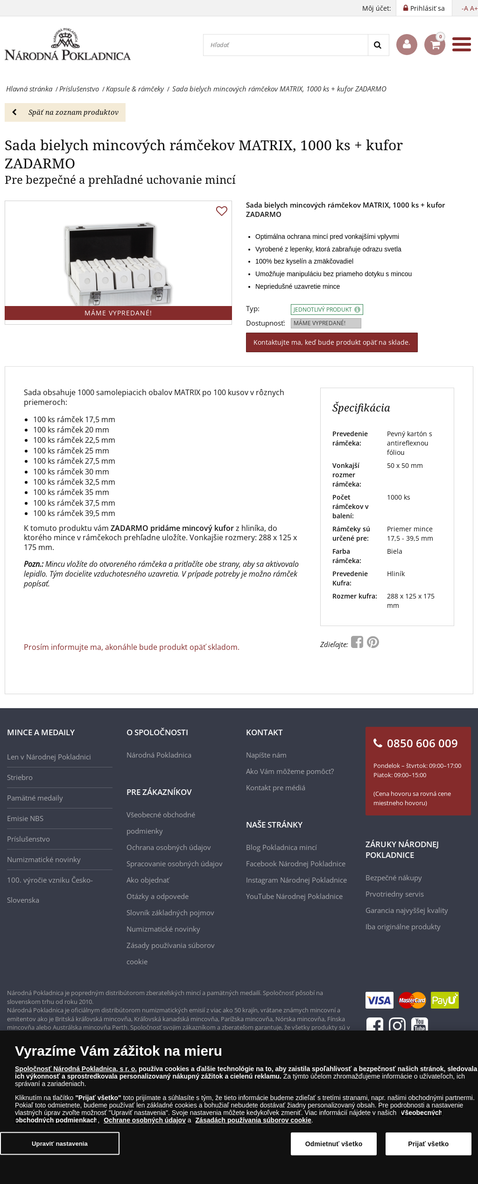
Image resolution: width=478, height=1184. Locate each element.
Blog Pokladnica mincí (281, 847)
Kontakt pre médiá (275, 787)
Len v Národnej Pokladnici (49, 756)
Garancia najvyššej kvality (407, 910)
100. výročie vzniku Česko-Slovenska (50, 890)
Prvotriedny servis (395, 893)
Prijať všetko (428, 1144)
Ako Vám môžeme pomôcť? (290, 771)
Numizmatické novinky (44, 859)
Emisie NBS (25, 818)
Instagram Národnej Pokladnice (296, 880)
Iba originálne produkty (403, 926)
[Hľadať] (286, 45)
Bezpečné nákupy (394, 877)
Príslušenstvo (28, 838)
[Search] (378, 45)
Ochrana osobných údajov (169, 847)
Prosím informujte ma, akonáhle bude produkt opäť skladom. (131, 647)
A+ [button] (474, 8)
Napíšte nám (266, 754)
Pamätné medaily (35, 797)
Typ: (253, 308)
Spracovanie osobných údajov (175, 863)
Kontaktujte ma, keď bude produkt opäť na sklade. (331, 342)
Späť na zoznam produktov (65, 112)
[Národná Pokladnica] (68, 45)
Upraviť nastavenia (60, 1144)
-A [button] (465, 8)
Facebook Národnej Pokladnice (295, 863)
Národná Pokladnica (159, 754)
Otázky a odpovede (158, 896)
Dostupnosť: (265, 323)
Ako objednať (148, 880)
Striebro (20, 777)
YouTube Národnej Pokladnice (294, 896)
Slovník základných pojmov (170, 912)
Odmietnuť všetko (334, 1144)
